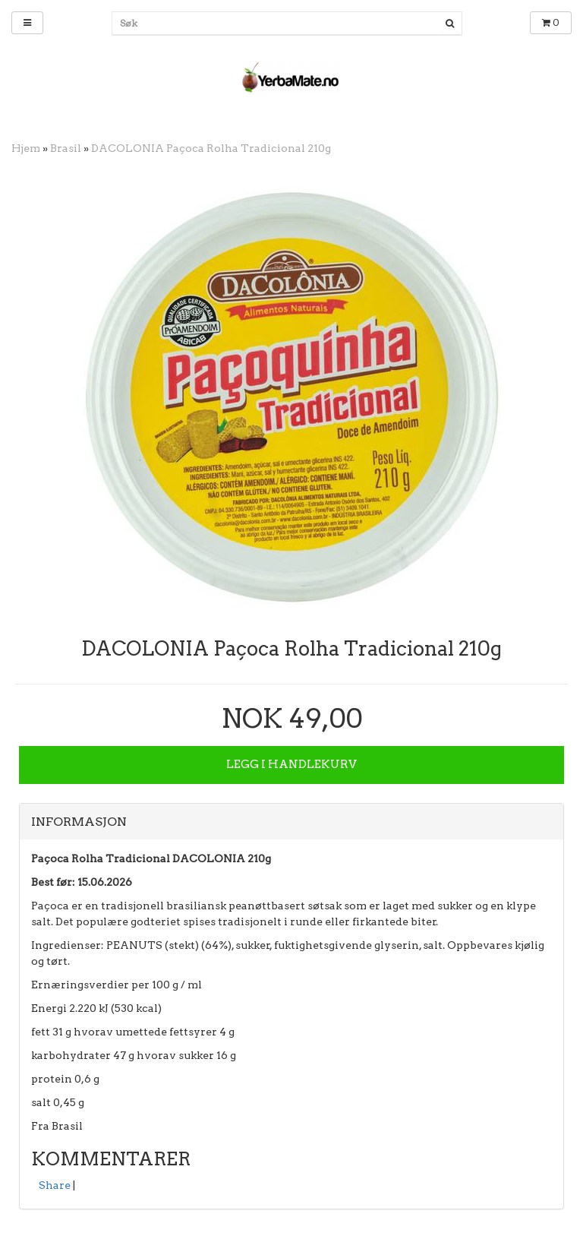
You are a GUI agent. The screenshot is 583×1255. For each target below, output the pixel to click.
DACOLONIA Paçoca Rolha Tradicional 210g (211, 148)
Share (55, 1185)
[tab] (291, 822)
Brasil (65, 148)
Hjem (25, 148)
